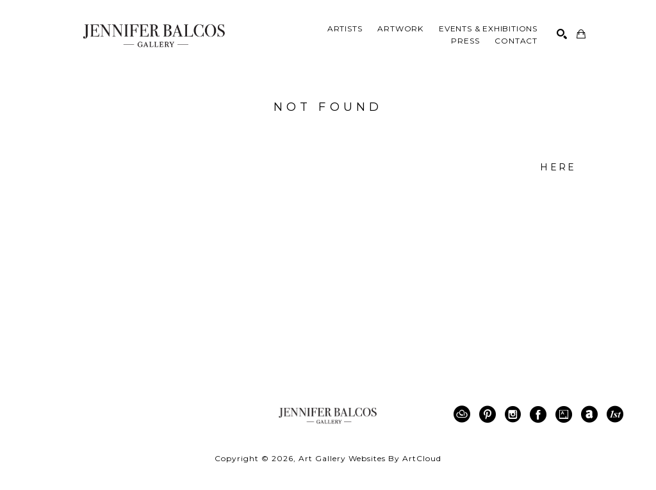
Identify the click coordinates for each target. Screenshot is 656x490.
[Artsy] (566, 414)
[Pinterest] (489, 414)
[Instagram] (515, 414)
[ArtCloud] (464, 414)
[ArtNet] (591, 414)
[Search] (562, 34)
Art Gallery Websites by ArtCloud (370, 458)
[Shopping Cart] (581, 34)
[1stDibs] (615, 414)
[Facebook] (540, 414)
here (558, 167)
